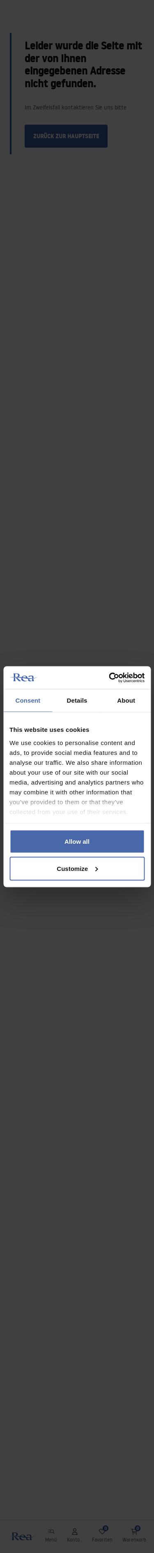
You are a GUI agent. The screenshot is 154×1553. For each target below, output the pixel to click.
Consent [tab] (27, 700)
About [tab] (126, 700)
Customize (77, 868)
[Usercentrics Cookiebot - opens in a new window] (110, 677)
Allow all (77, 841)
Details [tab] (77, 700)
